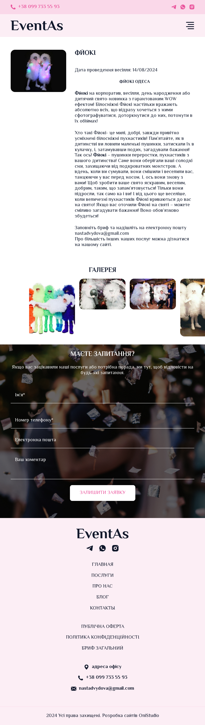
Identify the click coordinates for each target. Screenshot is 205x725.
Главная (102, 565)
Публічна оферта (102, 627)
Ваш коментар (102, 465)
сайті (105, 245)
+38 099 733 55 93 (39, 7)
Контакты (102, 608)
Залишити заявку (102, 493)
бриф (103, 228)
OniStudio (149, 716)
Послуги (102, 576)
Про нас (102, 586)
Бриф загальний (102, 648)
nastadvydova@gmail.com (106, 689)
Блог (102, 597)
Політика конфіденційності (102, 637)
